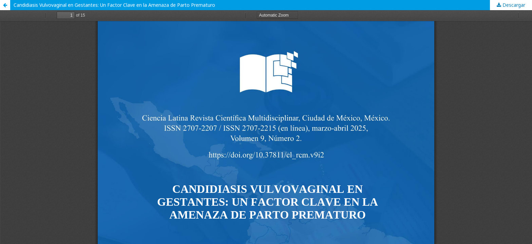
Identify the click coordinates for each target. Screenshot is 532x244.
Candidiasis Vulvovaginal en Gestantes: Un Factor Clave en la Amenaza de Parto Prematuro (114, 5)
